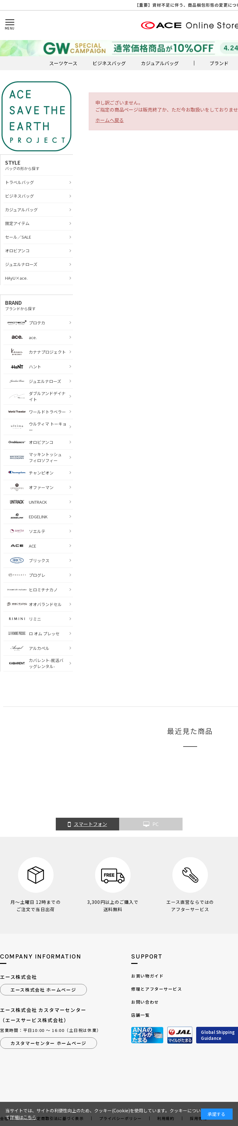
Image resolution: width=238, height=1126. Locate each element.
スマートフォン (87, 824)
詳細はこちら (23, 1117)
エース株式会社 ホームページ (43, 989)
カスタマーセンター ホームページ (48, 1043)
